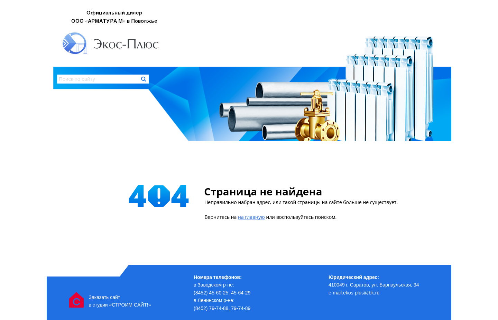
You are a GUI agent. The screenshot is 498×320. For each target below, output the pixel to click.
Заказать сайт (104, 297)
